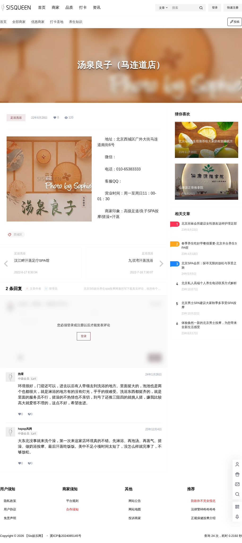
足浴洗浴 (16, 117)
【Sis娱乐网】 (34, 536)
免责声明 (10, 518)
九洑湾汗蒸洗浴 (140, 260)
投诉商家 (135, 518)
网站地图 (135, 509)
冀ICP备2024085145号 (65, 536)
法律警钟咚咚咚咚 (203, 509)
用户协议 (10, 509)
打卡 (83, 7)
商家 (55, 7)
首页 (42, 7)
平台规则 (72, 501)
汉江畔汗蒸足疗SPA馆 (31, 260)
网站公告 (135, 501)
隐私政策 (10, 501)
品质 (69, 7)
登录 (215, 7)
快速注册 (232, 7)
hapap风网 (25, 428)
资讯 (96, 7)
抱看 (21, 374)
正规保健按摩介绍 (203, 518)
